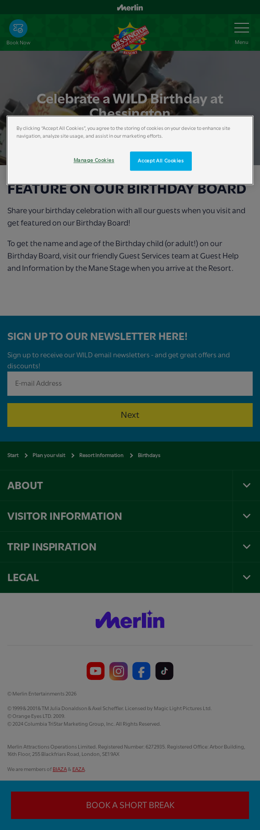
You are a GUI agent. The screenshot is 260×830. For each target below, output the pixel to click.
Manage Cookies (94, 160)
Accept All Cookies (161, 161)
